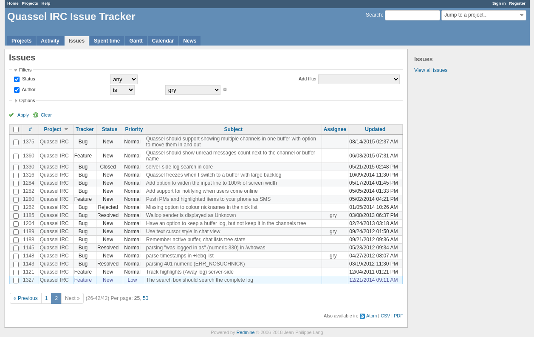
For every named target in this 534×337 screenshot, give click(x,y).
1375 (28, 142)
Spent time (107, 41)
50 (145, 298)
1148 (28, 256)
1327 (28, 280)
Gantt (135, 41)
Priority (134, 129)
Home (13, 3)
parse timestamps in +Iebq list (180, 256)
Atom (371, 315)
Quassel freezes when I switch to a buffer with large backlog (214, 175)
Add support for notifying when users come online (202, 191)
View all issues (430, 70)
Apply (23, 114)
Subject (233, 129)
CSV (385, 315)
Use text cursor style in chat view (183, 231)
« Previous (26, 298)
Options (27, 100)
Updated (375, 129)
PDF (398, 315)
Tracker (85, 129)
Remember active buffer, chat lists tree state (196, 240)
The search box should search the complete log (199, 280)
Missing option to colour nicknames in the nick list (201, 207)
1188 (28, 240)
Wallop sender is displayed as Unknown (191, 215)
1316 (28, 175)
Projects (30, 3)
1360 (28, 156)
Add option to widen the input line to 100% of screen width (211, 183)
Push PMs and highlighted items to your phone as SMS (208, 199)
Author (28, 89)
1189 (28, 231)
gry (333, 215)
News (189, 41)
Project (52, 129)
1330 (28, 167)
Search (374, 15)
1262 (28, 207)
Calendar (163, 41)
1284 (28, 183)
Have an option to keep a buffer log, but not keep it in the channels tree (226, 223)
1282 (28, 191)
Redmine (245, 332)
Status (28, 78)
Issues (77, 41)
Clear (46, 114)
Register (517, 3)
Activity (50, 41)
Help (46, 3)
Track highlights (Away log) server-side (190, 272)
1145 (28, 248)
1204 (28, 223)
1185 (28, 215)
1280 (28, 199)
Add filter (308, 78)
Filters (25, 69)
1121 (28, 272)
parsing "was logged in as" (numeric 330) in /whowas (206, 248)
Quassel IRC (54, 142)
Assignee (335, 129)
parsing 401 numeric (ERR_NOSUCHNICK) (195, 264)
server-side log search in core (179, 167)
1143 (28, 264)
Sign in (499, 3)
